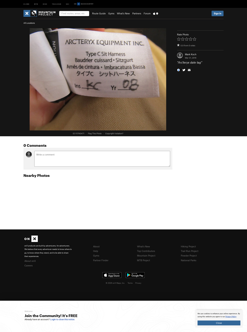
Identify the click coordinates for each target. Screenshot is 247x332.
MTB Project (143, 260)
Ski (67, 4)
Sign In (217, 13)
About (96, 246)
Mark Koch (190, 54)
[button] (178, 70)
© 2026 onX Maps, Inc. (115, 283)
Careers (28, 265)
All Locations (29, 23)
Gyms (111, 13)
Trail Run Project (189, 251)
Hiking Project (188, 246)
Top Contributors (146, 251)
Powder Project (189, 255)
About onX (30, 260)
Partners (136, 13)
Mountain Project (146, 255)
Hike (45, 4)
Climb (26, 4)
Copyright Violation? (114, 133)
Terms (130, 283)
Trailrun (56, 4)
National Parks (188, 260)
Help (95, 251)
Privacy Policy (230, 317)
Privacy (138, 283)
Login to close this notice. (62, 319)
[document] (219, 318)
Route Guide (99, 13)
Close (219, 322)
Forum (147, 13)
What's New (123, 13)
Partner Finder (100, 260)
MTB (36, 4)
